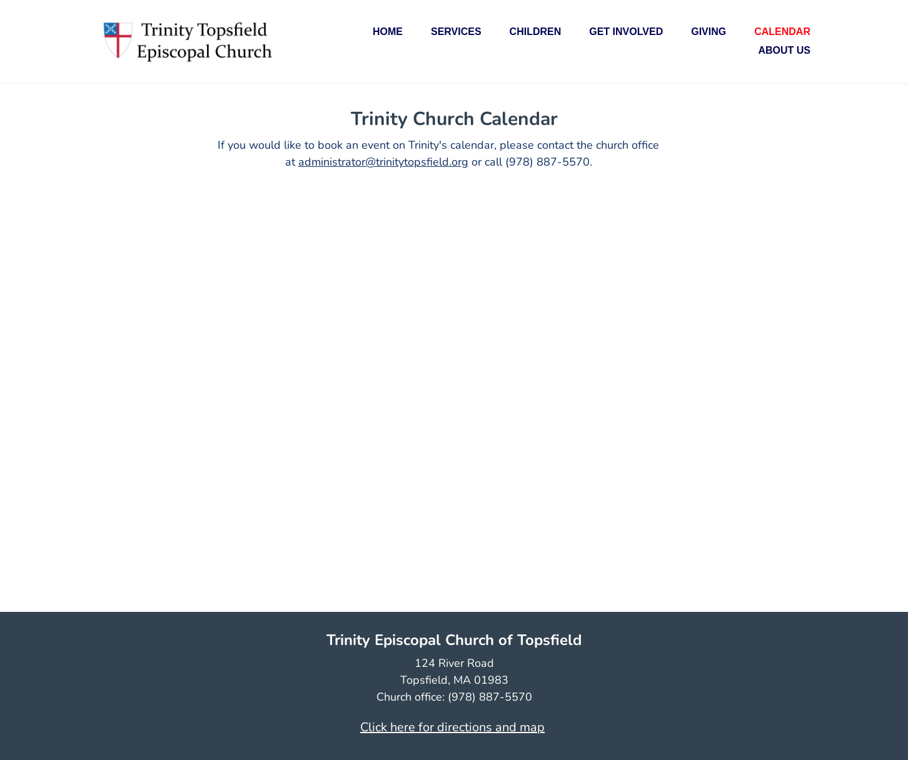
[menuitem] (388, 31)
